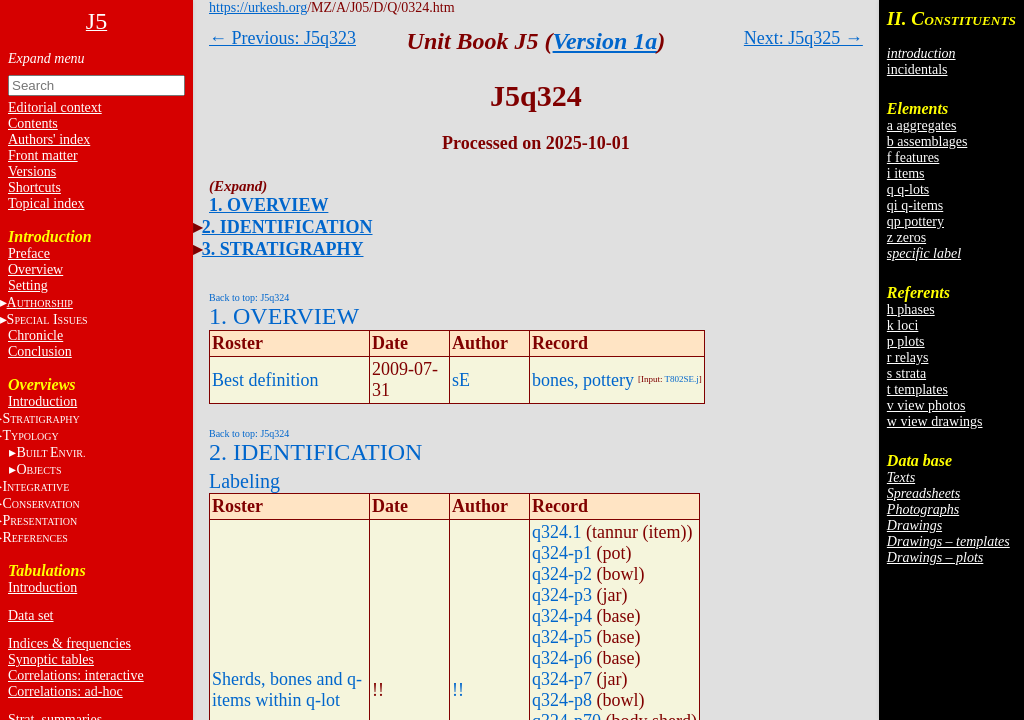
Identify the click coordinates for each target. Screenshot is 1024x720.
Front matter (43, 155)
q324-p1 (562, 553)
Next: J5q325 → (803, 38)
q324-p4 (562, 616)
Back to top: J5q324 (249, 297)
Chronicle (35, 335)
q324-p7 (562, 679)
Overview (35, 269)
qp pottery (915, 221)
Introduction (42, 401)
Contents (33, 123)
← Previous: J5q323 (282, 38)
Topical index (46, 203)
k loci (903, 325)
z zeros (906, 237)
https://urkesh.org (258, 7)
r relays (908, 357)
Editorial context (55, 107)
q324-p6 (562, 658)
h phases (911, 309)
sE (461, 380)
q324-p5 (562, 637)
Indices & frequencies (69, 643)
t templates (917, 389)
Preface (29, 253)
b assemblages (927, 141)
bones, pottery (583, 380)
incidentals (917, 69)
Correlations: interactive (76, 675)
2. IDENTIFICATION (287, 227)
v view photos (926, 405)
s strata (906, 373)
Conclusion (40, 351)
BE (50, 452)
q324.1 (557, 532)
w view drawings (935, 421)
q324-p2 (562, 574)
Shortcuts (34, 187)
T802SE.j (682, 379)
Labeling (244, 481)
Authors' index (49, 139)
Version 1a (605, 41)
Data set (30, 615)
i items (906, 173)
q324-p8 (562, 700)
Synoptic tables (51, 659)
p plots (906, 341)
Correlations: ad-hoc (65, 691)
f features (913, 157)
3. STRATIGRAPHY (283, 249)
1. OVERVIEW (268, 205)
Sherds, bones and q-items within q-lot (287, 689)
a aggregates (922, 125)
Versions (32, 171)
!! (458, 690)
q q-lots (908, 189)
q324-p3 (562, 595)
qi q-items (915, 205)
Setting (28, 285)
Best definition (265, 380)
